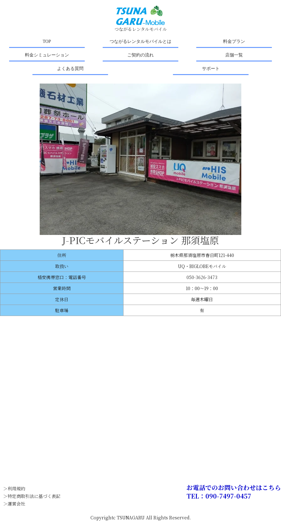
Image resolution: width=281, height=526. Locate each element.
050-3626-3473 (201, 277)
